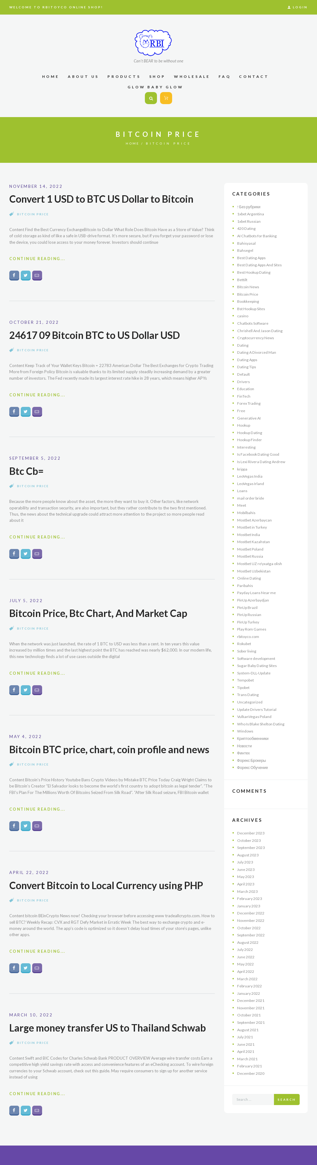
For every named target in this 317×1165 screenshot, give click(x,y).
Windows (245, 730)
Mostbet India (250, 534)
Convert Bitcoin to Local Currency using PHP (111, 903)
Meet (242, 505)
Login (300, 7)
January (249, 905)
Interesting (247, 447)
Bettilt (242, 279)
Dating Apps (248, 359)
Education (246, 388)
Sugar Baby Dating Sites (258, 665)
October (250, 840)
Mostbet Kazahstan (254, 541)
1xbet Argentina (252, 213)
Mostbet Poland (252, 549)
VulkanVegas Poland (255, 716)
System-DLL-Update (255, 672)
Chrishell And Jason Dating (261, 330)
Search (287, 1099)
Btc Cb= (27, 472)
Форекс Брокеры (252, 760)
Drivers (243, 381)
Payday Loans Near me (257, 592)
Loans (242, 490)
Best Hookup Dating (255, 272)
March (248, 891)
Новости (245, 745)
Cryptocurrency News (256, 337)
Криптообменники (253, 738)
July (246, 861)
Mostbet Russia (251, 556)
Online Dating (249, 578)
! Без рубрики (249, 206)
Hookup (244, 425)
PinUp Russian (250, 614)
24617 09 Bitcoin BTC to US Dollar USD (98, 335)
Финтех (244, 752)
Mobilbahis (247, 512)
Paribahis (245, 585)
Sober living (247, 650)
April (247, 883)
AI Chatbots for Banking (258, 235)
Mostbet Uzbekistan (255, 570)
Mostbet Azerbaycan (256, 519)
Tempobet (246, 679)
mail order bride (251, 498)
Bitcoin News (248, 286)
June (246, 869)
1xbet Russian (250, 221)
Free (241, 410)
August (249, 854)
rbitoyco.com (249, 636)
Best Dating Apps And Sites (262, 264)
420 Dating (247, 228)
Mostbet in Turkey (254, 527)
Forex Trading (250, 403)
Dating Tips (247, 366)
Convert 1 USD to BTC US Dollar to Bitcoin (105, 198)
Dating (243, 345)
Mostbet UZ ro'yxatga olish (261, 563)
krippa (243, 468)
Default (243, 374)
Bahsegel (245, 250)
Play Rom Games (252, 629)
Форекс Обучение (253, 767)
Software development (258, 658)
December (252, 832)
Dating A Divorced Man (258, 352)
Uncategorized (250, 701)
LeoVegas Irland (251, 483)
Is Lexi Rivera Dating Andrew (263, 461)
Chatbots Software (254, 323)
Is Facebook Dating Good (260, 454)
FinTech (244, 396)
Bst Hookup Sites (252, 308)
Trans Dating (248, 694)
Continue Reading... (38, 259)
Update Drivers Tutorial (258, 709)
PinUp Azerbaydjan (254, 599)
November (252, 920)
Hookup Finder (250, 439)
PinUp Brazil (248, 607)
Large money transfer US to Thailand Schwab (111, 1046)
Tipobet (244, 687)
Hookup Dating (251, 432)
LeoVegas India (250, 476)
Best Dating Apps (253, 257)
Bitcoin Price (33, 214)
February (250, 898)
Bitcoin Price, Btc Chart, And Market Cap (102, 616)
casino (243, 315)
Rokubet (245, 643)
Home (132, 143)
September (252, 847)
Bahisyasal (246, 243)
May (246, 876)
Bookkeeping (249, 301)
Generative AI (249, 418)
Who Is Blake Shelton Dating (262, 723)
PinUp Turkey (249, 621)
